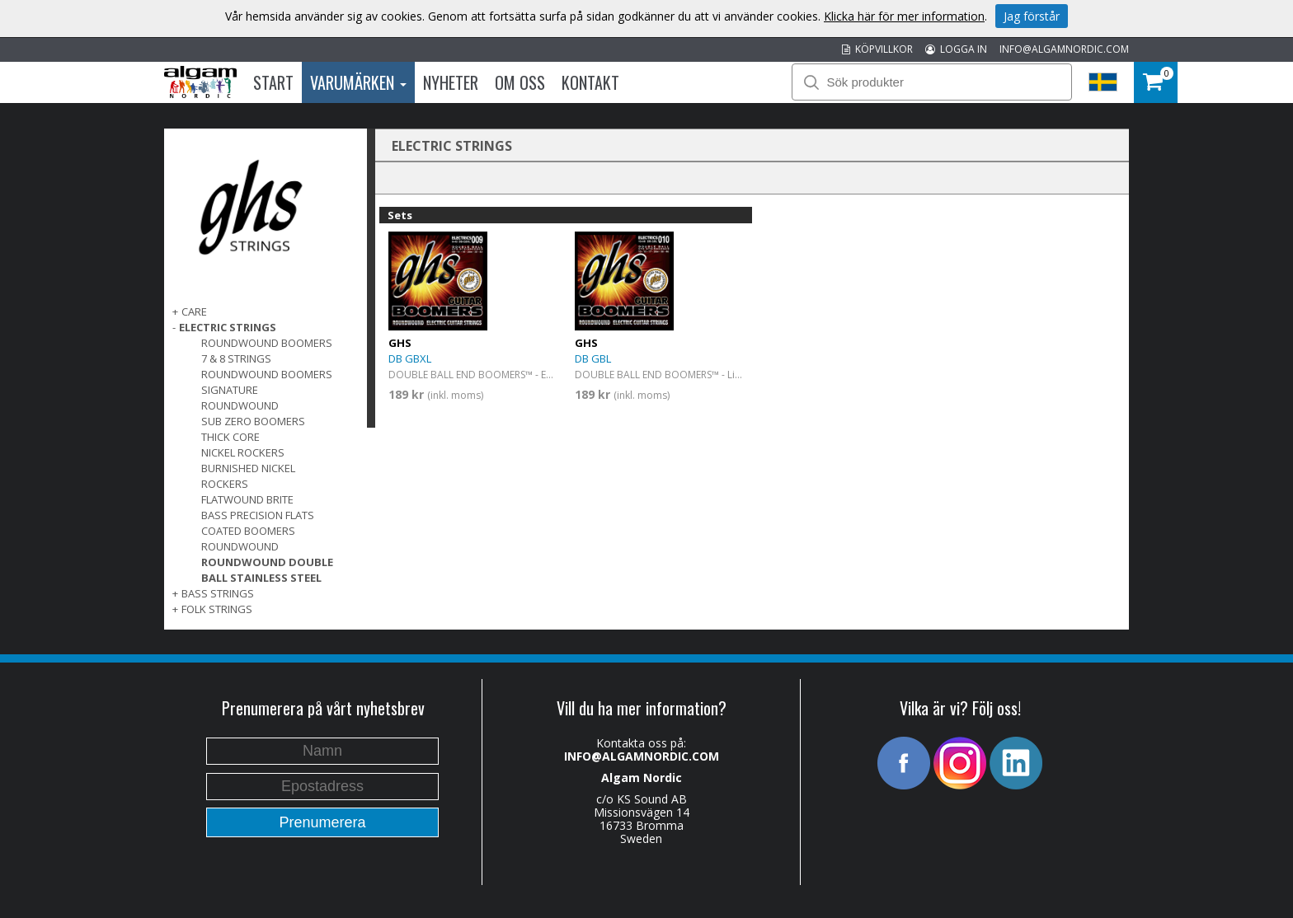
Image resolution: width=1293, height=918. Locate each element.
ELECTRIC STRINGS (227, 327)
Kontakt (590, 82)
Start (273, 82)
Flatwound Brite (247, 499)
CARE (194, 311)
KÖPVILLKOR (877, 49)
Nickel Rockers (242, 452)
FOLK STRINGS (216, 609)
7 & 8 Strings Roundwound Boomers (266, 366)
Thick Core (230, 436)
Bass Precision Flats (257, 515)
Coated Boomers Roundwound (248, 538)
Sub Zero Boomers (253, 421)
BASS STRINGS (217, 593)
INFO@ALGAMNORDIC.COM (1064, 49)
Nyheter (450, 82)
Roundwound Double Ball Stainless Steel (267, 570)
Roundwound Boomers (266, 342)
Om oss (520, 82)
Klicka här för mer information (904, 16)
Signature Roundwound (240, 397)
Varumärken (358, 82)
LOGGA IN (956, 49)
